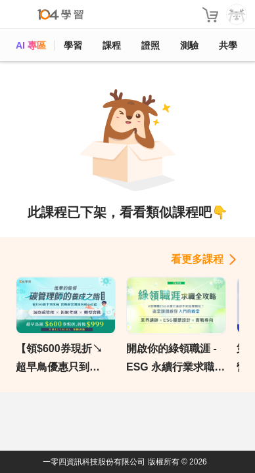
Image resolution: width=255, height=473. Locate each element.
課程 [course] (112, 45)
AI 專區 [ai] (31, 45)
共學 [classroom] (228, 45)
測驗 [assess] (189, 45)
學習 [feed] (73, 45)
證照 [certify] (150, 45)
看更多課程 (197, 259)
